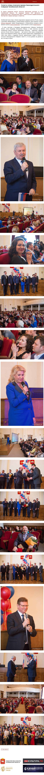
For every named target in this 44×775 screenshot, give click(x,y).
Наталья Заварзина (6, 23)
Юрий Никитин (37, 24)
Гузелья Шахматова (15, 24)
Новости (35, 1)
